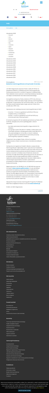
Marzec (10, 39)
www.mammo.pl (35, 183)
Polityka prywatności (10, 368)
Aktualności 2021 (10, 65)
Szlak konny (8, 291)
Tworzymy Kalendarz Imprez (12, 254)
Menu (41, 2)
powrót (41, 191)
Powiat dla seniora (10, 327)
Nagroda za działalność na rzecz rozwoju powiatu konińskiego (20, 357)
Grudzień (11, 56)
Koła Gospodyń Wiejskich (11, 250)
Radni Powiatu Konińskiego (12, 348)
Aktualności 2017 (11, 73)
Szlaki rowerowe (9, 279)
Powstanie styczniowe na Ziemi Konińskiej (15, 313)
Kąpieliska (8, 287)
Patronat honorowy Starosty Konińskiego (15, 353)
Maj (9, 43)
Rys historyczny (9, 305)
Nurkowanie (8, 285)
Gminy (7, 311)
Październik (11, 52)
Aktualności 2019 (10, 69)
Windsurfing (9, 283)
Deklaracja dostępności (11, 374)
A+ (16, 9)
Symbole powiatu (10, 344)
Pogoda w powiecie (10, 333)
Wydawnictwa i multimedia (12, 329)
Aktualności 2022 (11, 63)
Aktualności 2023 (11, 61)
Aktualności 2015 (11, 77)
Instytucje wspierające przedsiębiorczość (15, 269)
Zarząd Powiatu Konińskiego (12, 346)
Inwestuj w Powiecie (10, 267)
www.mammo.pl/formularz (20, 168)
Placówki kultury (9, 246)
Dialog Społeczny (10, 245)
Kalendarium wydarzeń (11, 335)
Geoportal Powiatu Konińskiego (13, 325)
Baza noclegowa (10, 295)
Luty (16, 28)
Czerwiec (11, 45)
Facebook (8, 376)
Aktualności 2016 (11, 75)
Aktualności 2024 (11, 59)
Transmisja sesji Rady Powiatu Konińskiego (15, 321)
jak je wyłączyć (40, 388)
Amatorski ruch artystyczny (12, 252)
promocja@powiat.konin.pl (16, 225)
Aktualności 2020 (11, 67)
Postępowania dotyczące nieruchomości (15, 359)
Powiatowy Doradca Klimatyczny (13, 243)
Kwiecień (11, 41)
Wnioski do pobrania (10, 241)
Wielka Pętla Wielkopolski (11, 281)
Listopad (11, 54)
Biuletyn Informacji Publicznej (12, 372)
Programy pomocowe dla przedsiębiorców (15, 271)
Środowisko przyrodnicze (11, 307)
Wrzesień (11, 50)
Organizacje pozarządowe (12, 237)
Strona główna (9, 28)
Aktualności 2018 (11, 71)
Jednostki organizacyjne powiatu (13, 352)
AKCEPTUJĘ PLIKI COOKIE (24, 390)
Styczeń (11, 35)
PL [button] (39, 17)
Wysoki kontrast (34, 9)
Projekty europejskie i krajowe (12, 323)
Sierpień (11, 48)
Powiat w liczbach (10, 265)
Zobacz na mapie (10, 211)
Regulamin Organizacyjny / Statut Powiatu (15, 350)
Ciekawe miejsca (10, 293)
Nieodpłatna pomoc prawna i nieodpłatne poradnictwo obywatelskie (21, 239)
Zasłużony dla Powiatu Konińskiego (14, 355)
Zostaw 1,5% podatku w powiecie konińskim (15, 256)
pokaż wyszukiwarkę (31, 17)
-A (13, 9)
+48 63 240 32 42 (24, 12)
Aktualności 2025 (11, 33)
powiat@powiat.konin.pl (25, 14)
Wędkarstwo (9, 297)
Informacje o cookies (10, 370)
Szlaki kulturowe (9, 289)
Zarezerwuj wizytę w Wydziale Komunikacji (15, 235)
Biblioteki (8, 248)
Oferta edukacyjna (10, 331)
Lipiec (10, 47)
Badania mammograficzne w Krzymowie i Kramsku (23, 84)
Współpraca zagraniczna (12, 309)
